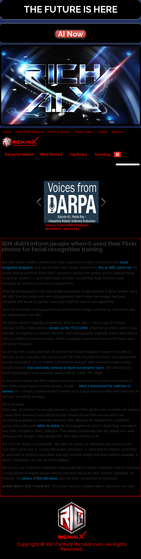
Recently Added (19, 154)
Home (7, 132)
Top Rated (78, 154)
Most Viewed (51, 154)
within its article (48, 426)
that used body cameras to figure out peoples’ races (65, 368)
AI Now (70, 34)
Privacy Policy (83, 132)
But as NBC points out (115, 267)
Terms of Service (58, 132)
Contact (102, 132)
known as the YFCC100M (68, 328)
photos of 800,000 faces (39, 478)
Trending (102, 154)
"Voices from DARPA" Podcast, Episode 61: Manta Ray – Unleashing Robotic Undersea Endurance (67, 231)
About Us (117, 132)
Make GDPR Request (29, 132)
